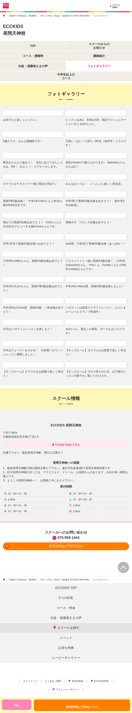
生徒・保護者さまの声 (66, 617)
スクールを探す (114, 6)
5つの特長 (66, 598)
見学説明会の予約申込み (44, 546)
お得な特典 (66, 647)
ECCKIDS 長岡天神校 (66, 425)
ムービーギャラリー (66, 657)
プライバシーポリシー (65, 689)
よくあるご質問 (53, 681)
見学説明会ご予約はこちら (82, 706)
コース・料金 (66, 607)
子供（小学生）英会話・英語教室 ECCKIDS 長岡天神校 (64, 16)
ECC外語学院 (99, 681)
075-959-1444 (68, 538)
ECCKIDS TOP (66, 588)
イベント (66, 637)
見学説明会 (75, 681)
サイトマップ (30, 681)
